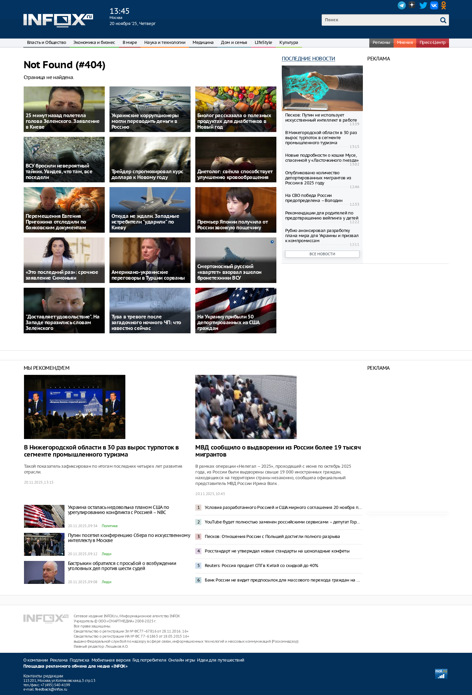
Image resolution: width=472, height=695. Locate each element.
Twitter (423, 5)
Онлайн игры (181, 660)
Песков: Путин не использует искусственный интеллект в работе (321, 117)
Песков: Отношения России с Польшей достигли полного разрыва (272, 536)
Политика (110, 525)
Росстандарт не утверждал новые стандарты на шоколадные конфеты (277, 551)
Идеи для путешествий (220, 660)
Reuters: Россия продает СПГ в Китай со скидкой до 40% (261, 565)
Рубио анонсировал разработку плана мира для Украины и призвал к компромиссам (322, 235)
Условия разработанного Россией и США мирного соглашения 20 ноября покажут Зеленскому (283, 507)
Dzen (412, 5)
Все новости (322, 254)
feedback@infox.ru (51, 689)
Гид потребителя (149, 660)
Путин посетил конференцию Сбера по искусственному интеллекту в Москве (129, 537)
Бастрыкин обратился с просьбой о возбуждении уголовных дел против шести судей (122, 565)
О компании (35, 660)
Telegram (402, 5)
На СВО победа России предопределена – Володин (314, 197)
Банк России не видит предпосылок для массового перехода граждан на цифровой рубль (283, 580)
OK (445, 5)
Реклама (59, 660)
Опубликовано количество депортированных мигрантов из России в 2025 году (318, 178)
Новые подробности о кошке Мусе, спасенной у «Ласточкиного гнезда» (322, 157)
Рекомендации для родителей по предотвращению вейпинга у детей (321, 215)
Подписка (79, 660)
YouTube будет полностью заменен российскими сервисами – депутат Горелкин (283, 521)
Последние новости (308, 58)
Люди (106, 553)
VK (434, 5)
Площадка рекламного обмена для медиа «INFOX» (75, 666)
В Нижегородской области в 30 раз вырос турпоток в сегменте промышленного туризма (321, 138)
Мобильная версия (111, 660)
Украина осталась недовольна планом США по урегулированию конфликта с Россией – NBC (118, 509)
